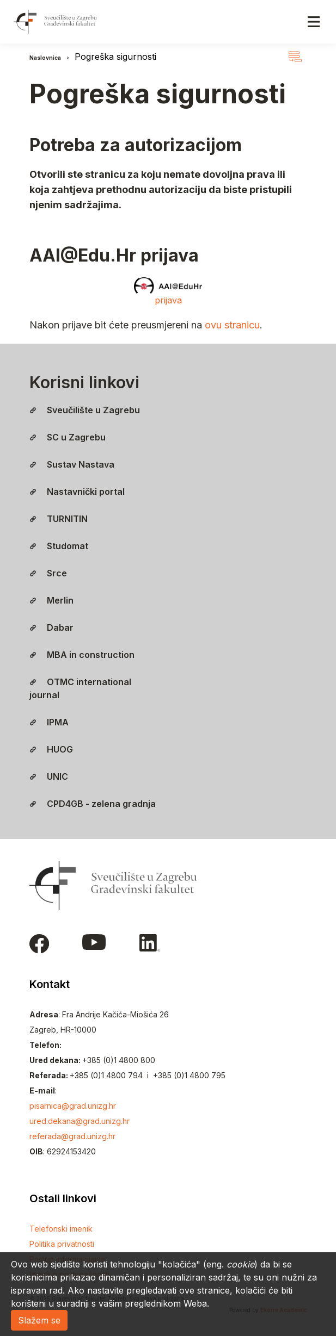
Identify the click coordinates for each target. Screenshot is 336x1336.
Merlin (51, 600)
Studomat (58, 545)
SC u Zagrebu (67, 437)
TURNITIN (58, 518)
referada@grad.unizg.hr (72, 1136)
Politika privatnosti (61, 1243)
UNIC (48, 776)
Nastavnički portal (77, 491)
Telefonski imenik (61, 1228)
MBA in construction (82, 654)
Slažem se (39, 1320)
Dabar (51, 627)
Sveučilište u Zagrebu (84, 410)
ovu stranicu (232, 325)
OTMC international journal (80, 688)
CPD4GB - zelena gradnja (92, 803)
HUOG (51, 749)
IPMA (49, 722)
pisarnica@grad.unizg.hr (72, 1105)
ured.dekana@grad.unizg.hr (79, 1121)
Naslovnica (45, 57)
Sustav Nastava (71, 464)
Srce (48, 573)
